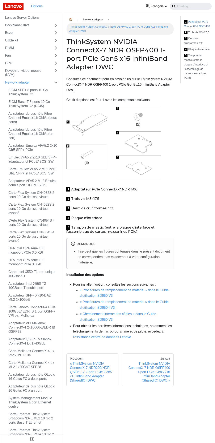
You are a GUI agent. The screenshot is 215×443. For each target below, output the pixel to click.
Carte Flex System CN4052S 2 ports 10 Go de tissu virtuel (31, 195)
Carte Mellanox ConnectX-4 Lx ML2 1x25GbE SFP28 (31, 365)
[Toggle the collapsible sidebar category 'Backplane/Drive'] (55, 25)
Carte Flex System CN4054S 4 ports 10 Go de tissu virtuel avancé (31, 236)
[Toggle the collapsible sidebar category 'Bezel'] (55, 32)
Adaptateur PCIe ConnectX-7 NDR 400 (197, 24)
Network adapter (17, 82)
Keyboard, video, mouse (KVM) (23, 73)
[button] (156, 6)
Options (37, 6)
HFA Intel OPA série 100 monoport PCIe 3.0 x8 (26, 262)
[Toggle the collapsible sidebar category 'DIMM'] (55, 48)
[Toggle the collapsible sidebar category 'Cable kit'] (55, 40)
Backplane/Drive (17, 25)
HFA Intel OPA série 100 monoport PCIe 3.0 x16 (26, 250)
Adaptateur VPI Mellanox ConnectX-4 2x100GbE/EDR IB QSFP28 (31, 327)
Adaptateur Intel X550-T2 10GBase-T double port (27, 286)
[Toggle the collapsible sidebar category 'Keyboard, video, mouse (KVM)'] (55, 72)
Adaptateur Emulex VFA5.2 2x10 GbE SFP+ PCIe (32, 148)
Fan (8, 55)
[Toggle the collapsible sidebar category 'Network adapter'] (55, 82)
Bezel (9, 33)
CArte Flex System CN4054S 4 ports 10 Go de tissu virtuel (31, 222)
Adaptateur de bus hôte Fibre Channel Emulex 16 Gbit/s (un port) (30, 134)
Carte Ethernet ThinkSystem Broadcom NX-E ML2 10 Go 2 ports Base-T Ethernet (30, 418)
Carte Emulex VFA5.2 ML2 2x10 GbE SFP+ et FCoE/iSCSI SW (32, 171)
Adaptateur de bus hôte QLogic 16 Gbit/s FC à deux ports (31, 376)
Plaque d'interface (197, 49)
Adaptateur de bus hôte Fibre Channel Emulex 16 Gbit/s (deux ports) (32, 118)
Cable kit (11, 40)
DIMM (9, 48)
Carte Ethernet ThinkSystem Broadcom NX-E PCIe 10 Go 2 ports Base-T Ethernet (31, 434)
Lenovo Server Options (22, 17)
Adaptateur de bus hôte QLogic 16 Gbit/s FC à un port (31, 388)
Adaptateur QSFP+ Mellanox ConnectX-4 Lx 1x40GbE (29, 341)
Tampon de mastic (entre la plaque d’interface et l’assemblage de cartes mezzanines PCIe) (196, 66)
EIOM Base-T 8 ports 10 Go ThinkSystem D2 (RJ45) (29, 104)
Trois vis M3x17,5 (196, 32)
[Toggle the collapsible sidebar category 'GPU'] (55, 63)
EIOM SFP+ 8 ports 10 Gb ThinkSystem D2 (28, 92)
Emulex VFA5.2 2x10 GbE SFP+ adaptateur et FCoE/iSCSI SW (32, 159)
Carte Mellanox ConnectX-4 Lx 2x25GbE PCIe (31, 353)
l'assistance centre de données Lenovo (102, 337)
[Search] (191, 6)
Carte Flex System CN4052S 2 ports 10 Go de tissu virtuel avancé (31, 209)
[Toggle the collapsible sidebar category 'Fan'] (55, 55)
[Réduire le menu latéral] (31, 439)
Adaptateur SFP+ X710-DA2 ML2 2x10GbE (29, 297)
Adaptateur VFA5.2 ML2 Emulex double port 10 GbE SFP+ (32, 183)
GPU (8, 63)
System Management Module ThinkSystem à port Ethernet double (30, 402)
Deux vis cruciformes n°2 (193, 41)
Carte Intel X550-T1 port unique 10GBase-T (31, 274)
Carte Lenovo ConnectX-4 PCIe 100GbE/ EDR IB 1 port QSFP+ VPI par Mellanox (32, 311)
